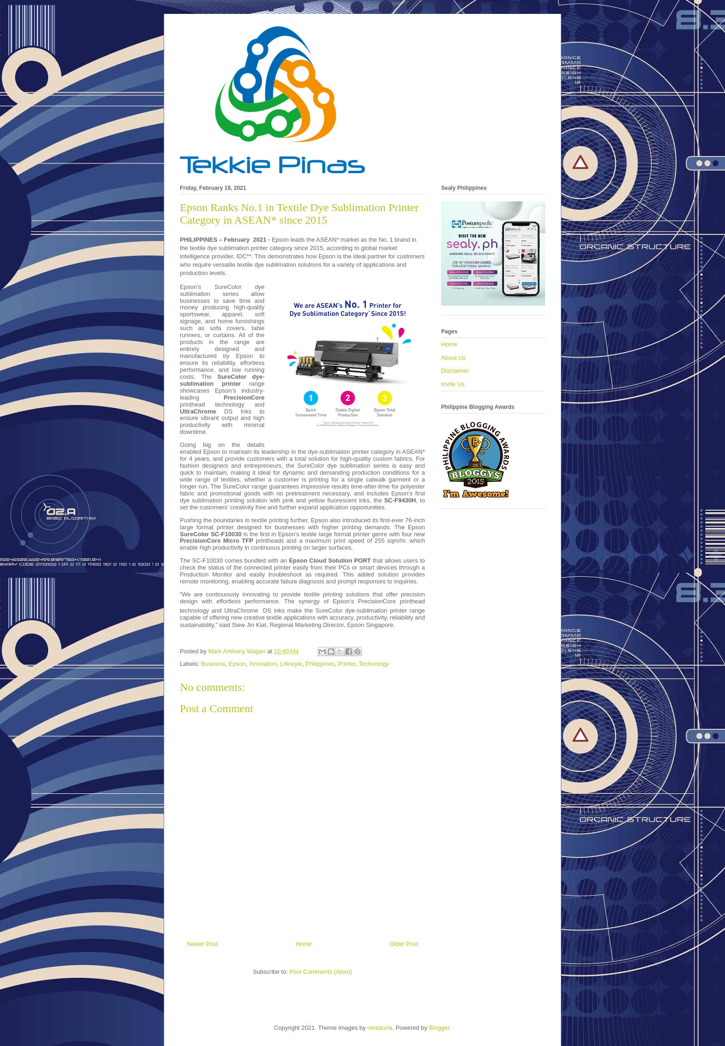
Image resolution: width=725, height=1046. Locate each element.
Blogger (439, 1027)
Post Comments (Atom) (320, 971)
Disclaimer (455, 370)
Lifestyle (291, 663)
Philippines (320, 663)
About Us (453, 357)
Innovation (263, 663)
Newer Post (202, 943)
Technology (374, 663)
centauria (380, 1027)
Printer (347, 663)
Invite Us (453, 384)
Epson (237, 663)
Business (213, 663)
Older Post (404, 943)
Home (304, 943)
